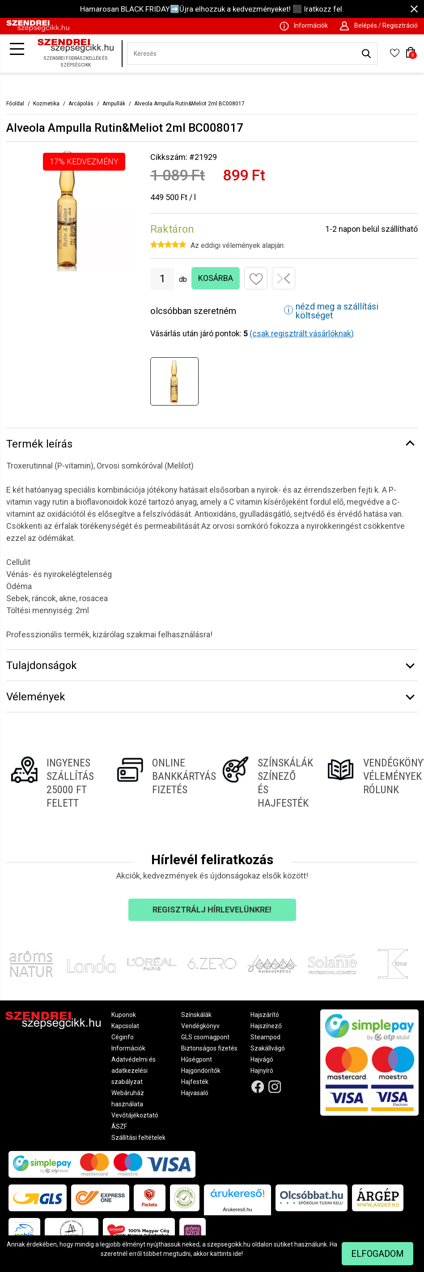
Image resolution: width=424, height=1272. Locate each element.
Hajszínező (266, 1025)
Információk (128, 1048)
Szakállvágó (267, 1048)
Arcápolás (80, 103)
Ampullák (113, 103)
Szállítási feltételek (138, 1137)
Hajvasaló (194, 1092)
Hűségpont (196, 1059)
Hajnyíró (261, 1070)
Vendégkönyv (200, 1025)
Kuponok (123, 1014)
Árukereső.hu (237, 1209)
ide (237, 1253)
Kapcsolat (125, 1025)
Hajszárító (264, 1014)
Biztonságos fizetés (209, 1048)
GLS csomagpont (205, 1037)
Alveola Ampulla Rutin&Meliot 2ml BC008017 (189, 103)
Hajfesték (194, 1081)
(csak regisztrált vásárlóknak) (302, 333)
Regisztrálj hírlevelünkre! (212, 909)
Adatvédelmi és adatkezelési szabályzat (133, 1070)
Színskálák (196, 1014)
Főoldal (15, 103)
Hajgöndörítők (200, 1070)
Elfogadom (377, 1253)
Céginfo (122, 1037)
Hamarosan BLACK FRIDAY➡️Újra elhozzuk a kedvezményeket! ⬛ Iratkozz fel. (212, 8)
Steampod (265, 1037)
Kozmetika (46, 103)
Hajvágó (261, 1059)
